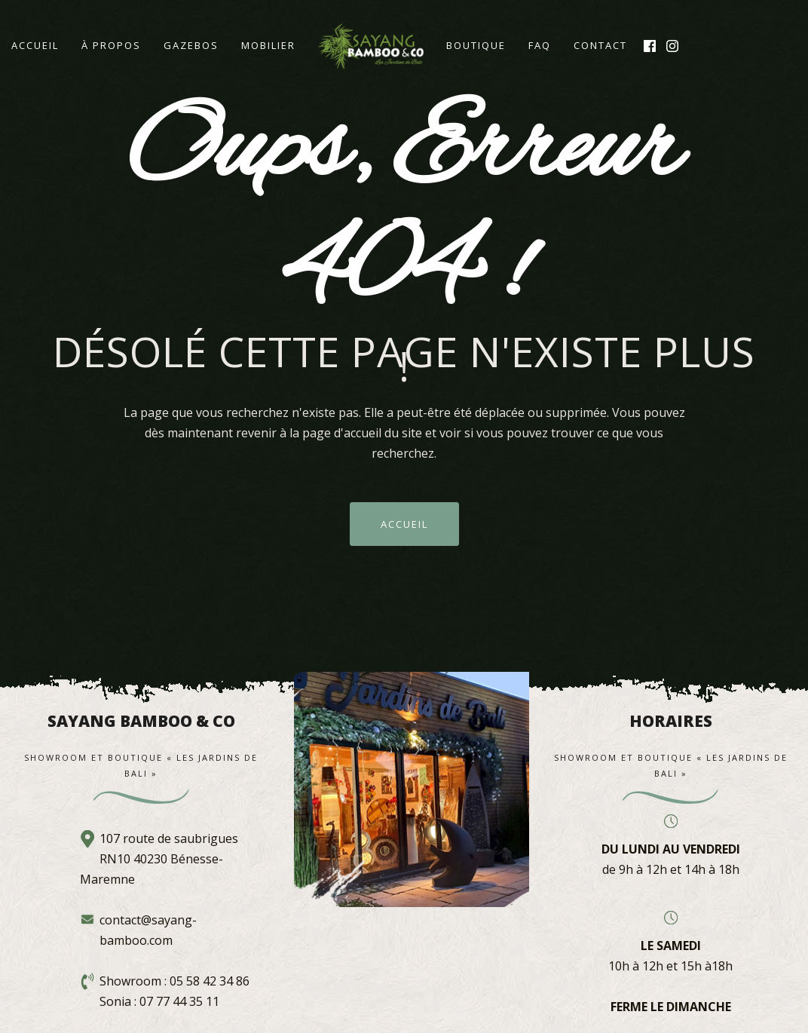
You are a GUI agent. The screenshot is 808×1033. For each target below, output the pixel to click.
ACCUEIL (404, 524)
